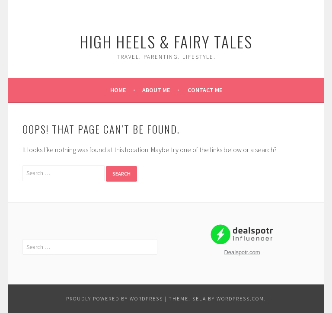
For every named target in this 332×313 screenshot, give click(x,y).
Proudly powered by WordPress (114, 298)
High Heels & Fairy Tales (166, 41)
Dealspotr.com (242, 252)
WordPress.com (240, 298)
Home (118, 90)
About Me (156, 90)
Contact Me (205, 90)
